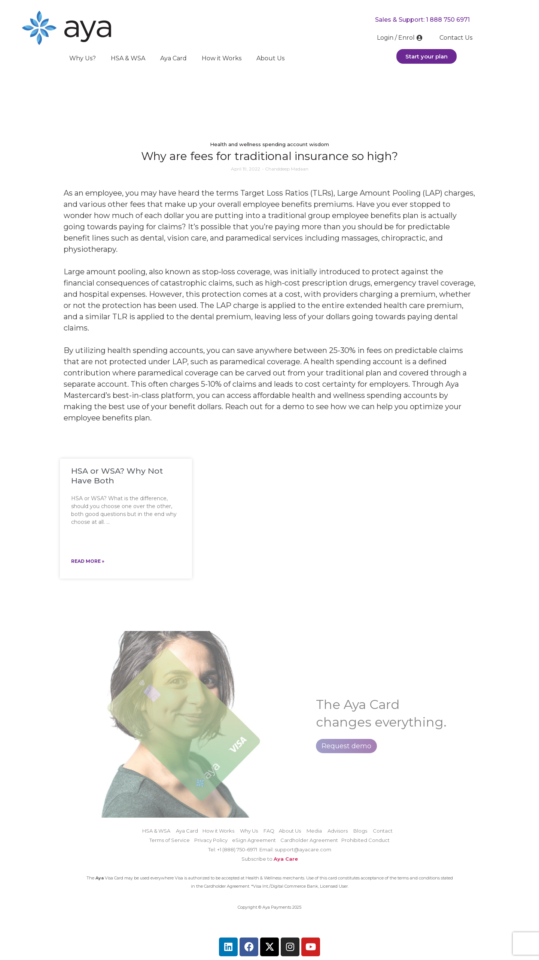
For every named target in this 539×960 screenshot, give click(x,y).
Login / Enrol (400, 37)
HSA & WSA (128, 58)
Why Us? (82, 58)
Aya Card (173, 58)
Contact (383, 831)
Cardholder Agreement (310, 840)
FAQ (269, 831)
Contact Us (455, 37)
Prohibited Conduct (365, 840)
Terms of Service (169, 840)
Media (314, 831)
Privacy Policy (211, 840)
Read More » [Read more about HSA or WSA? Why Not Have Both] (87, 561)
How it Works (221, 58)
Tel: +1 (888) (222, 849)
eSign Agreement (254, 840)
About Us (270, 58)
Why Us (249, 831)
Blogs (360, 831)
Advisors (338, 831)
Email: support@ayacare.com (295, 849)
